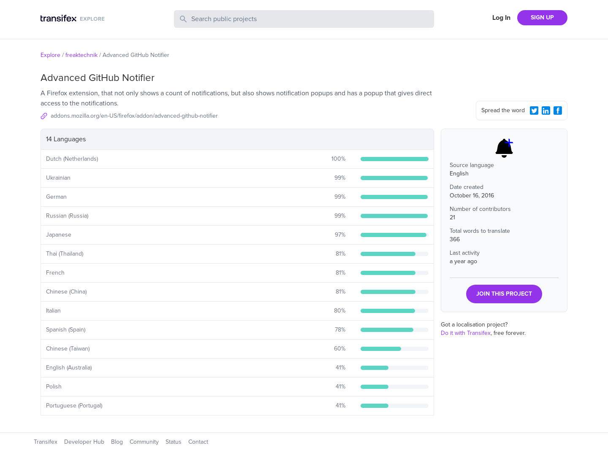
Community (144, 441)
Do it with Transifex (466, 333)
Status (174, 441)
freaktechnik (81, 55)
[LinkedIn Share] (546, 110)
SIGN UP (542, 17)
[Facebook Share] (558, 110)
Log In (501, 17)
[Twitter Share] (534, 110)
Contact (198, 441)
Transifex (45, 441)
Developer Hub (84, 441)
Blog (117, 441)
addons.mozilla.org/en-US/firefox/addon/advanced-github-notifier (134, 115)
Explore (50, 55)
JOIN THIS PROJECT (504, 293)
